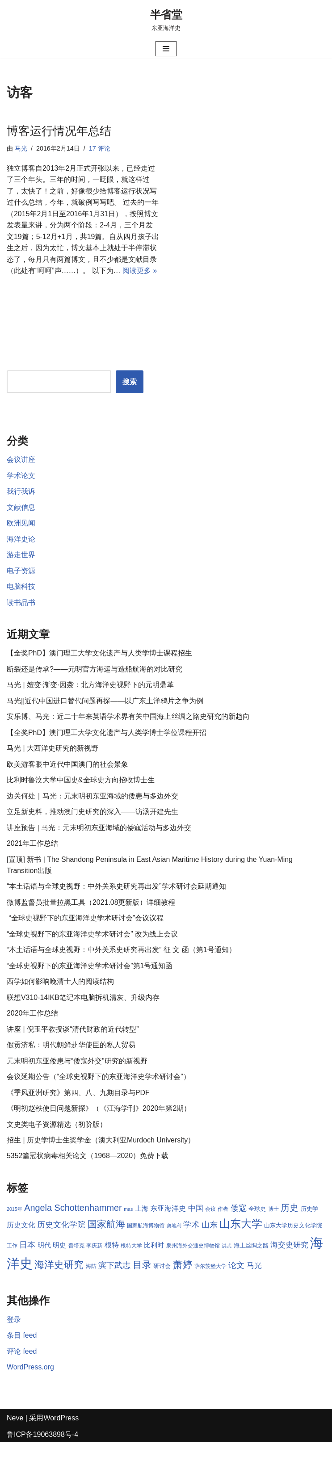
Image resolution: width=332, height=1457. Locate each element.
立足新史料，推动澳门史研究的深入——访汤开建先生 (92, 825)
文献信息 (21, 519)
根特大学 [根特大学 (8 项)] (131, 1260)
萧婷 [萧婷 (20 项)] (183, 1279)
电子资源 (21, 583)
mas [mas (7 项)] (128, 1223)
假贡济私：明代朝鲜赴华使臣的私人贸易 (71, 1059)
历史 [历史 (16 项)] (289, 1222)
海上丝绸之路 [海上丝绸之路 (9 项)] (251, 1259)
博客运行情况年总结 (59, 131)
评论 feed (22, 1365)
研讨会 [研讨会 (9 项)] (162, 1280)
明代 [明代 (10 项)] (44, 1259)
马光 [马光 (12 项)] (254, 1280)
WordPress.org (30, 1382)
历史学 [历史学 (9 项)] (309, 1223)
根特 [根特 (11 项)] (112, 1259)
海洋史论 (21, 551)
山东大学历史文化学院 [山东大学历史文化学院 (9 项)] (294, 1240)
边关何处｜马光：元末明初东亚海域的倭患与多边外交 (92, 809)
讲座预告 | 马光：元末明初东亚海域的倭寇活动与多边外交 (99, 840)
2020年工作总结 (33, 1027)
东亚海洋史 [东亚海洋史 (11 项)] (168, 1223)
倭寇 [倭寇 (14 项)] (239, 1222)
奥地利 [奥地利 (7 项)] (174, 1240)
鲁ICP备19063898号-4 (42, 1449)
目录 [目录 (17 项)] (142, 1279)
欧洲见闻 (21, 535)
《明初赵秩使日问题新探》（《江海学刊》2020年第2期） (99, 1122)
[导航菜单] (166, 48)
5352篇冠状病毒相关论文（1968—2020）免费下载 (88, 1170)
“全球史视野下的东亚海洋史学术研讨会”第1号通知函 (90, 979)
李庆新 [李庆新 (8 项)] (94, 1260)
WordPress (61, 1432)
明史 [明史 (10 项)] (59, 1259)
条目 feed (22, 1350)
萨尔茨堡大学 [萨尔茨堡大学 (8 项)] (210, 1281)
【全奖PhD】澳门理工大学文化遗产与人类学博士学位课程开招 (106, 745)
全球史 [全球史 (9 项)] (257, 1223)
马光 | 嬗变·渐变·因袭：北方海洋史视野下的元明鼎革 (90, 697)
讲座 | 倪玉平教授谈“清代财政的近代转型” (73, 1043)
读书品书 (21, 615)
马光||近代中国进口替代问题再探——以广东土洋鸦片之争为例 (105, 714)
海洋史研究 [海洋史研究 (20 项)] (59, 1279)
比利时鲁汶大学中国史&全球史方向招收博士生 (81, 793)
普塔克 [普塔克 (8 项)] (76, 1260)
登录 (14, 1334)
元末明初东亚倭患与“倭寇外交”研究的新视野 (77, 1075)
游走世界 (21, 567)
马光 (21, 148)
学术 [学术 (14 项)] (191, 1239)
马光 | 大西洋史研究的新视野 (52, 761)
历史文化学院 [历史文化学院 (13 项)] (61, 1239)
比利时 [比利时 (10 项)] (154, 1259)
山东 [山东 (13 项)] (210, 1239)
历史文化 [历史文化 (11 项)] (21, 1239)
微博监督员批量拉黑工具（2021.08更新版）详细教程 (91, 916)
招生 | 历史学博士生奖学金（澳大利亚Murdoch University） (101, 1154)
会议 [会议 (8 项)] (210, 1224)
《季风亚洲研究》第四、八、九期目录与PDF (78, 1106)
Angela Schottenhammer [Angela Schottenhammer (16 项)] (73, 1222)
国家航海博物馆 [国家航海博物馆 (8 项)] (145, 1240)
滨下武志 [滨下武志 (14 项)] (114, 1280)
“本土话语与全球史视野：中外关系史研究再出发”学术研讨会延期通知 (116, 900)
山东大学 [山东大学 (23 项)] (240, 1238)
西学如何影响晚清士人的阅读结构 (60, 995)
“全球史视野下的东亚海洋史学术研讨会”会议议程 (85, 932)
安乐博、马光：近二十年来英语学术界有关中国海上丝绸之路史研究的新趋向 (128, 729)
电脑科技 (21, 599)
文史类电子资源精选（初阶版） (57, 1138)
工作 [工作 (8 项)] (12, 1260)
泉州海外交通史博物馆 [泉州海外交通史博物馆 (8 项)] (193, 1260)
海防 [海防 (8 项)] (91, 1281)
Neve (15, 1432)
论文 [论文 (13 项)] (237, 1280)
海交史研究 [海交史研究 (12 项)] (289, 1259)
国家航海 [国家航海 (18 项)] (106, 1239)
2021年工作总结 (33, 857)
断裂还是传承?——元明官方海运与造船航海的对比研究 (94, 681)
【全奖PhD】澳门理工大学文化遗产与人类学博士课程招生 (99, 666)
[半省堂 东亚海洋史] (166, 19)
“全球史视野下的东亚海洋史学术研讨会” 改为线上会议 (92, 947)
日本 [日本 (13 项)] (27, 1259)
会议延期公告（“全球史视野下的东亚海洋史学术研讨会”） (98, 1091)
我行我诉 (21, 504)
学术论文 (21, 487)
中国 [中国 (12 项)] (195, 1223)
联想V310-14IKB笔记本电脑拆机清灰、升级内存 (83, 1011)
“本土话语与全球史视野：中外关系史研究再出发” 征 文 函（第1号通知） (121, 963)
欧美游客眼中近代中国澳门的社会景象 (67, 777)
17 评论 (99, 148)
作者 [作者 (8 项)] (223, 1224)
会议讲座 (21, 471)
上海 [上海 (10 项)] (141, 1223)
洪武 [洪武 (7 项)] (227, 1260)
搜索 (129, 393)
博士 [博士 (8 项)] (273, 1224)
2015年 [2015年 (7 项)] (14, 1223)
